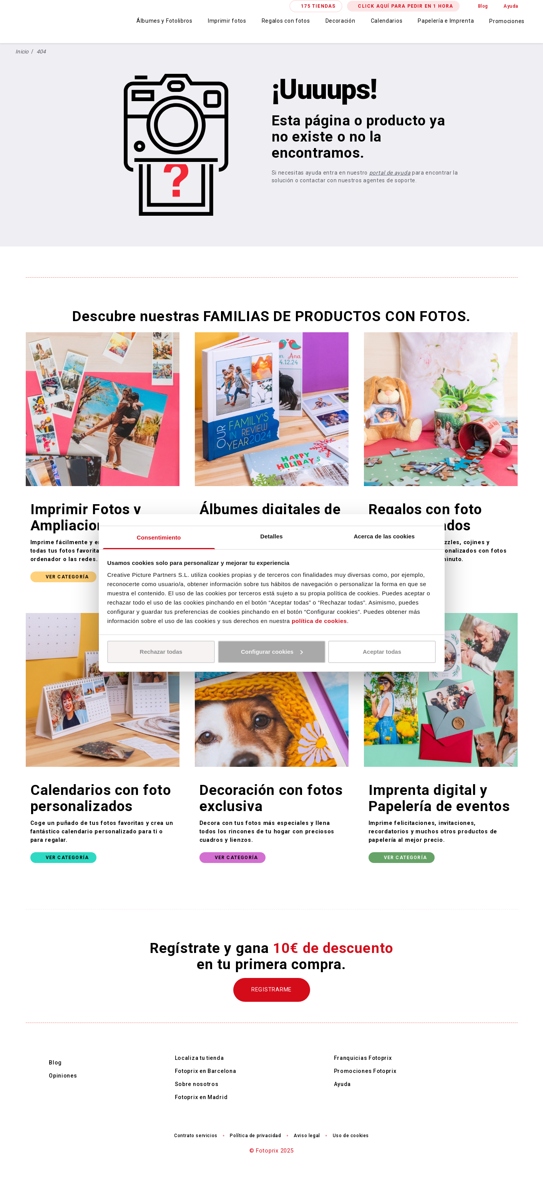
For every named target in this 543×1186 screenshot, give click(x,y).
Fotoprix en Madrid (201, 1097)
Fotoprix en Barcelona (205, 1071)
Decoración (340, 21)
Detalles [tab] (271, 536)
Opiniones (63, 1076)
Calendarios (387, 21)
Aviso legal (307, 1135)
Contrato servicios (196, 1135)
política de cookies (319, 621)
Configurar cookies (272, 651)
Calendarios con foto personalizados (100, 798)
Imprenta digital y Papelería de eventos (439, 798)
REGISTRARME (271, 989)
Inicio (22, 51)
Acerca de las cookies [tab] (384, 536)
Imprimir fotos (227, 21)
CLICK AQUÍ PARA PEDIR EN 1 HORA (405, 6)
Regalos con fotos (286, 21)
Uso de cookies (351, 1135)
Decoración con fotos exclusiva (271, 798)
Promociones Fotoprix (365, 1071)
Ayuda (510, 6)
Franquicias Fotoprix (363, 1058)
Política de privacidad (255, 1135)
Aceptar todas (382, 651)
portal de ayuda (390, 173)
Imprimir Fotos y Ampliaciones (86, 517)
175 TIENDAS (318, 6)
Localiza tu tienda (199, 1058)
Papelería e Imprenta (446, 21)
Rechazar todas (161, 651)
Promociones (507, 21)
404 (41, 51)
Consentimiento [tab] (159, 537)
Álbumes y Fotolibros (164, 21)
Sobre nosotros (197, 1084)
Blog (483, 6)
